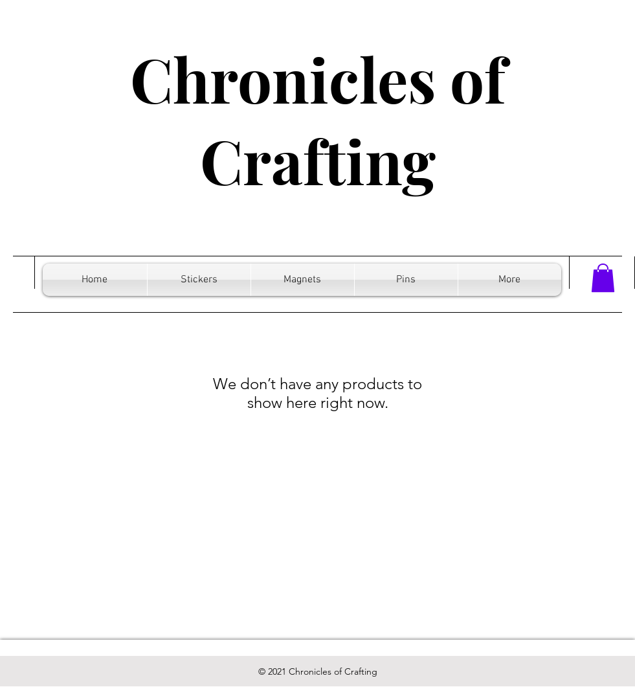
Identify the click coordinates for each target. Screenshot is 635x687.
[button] (603, 278)
